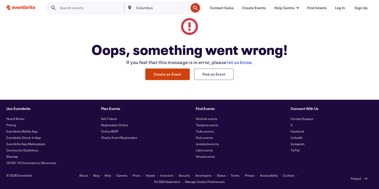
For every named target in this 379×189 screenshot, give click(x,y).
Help (107, 175)
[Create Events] (254, 8)
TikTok (295, 150)
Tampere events (207, 125)
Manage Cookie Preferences (205, 182)
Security (184, 175)
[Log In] (340, 8)
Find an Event (214, 74)
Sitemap (12, 156)
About (83, 175)
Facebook (297, 131)
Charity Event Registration (119, 137)
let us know (239, 62)
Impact (150, 175)
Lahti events (204, 150)
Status (221, 175)
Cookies (289, 175)
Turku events (205, 131)
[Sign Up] (361, 8)
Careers (121, 175)
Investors (166, 175)
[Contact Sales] (222, 8)
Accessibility (269, 175)
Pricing (11, 125)
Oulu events (204, 137)
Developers (203, 175)
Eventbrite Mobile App (22, 131)
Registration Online (114, 125)
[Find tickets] (317, 8)
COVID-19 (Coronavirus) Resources (31, 163)
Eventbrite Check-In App (23, 137)
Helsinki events (206, 119)
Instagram (298, 144)
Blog (96, 175)
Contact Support (302, 119)
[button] (286, 8)
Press (137, 175)
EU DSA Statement (167, 182)
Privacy (250, 175)
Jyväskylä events (207, 144)
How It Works (15, 119)
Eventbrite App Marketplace (25, 144)
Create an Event (167, 74)
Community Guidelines (22, 150)
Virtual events (205, 156)
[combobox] (162, 8)
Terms (235, 175)
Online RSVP (109, 131)
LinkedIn (297, 137)
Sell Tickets (109, 119)
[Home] (20, 8)
